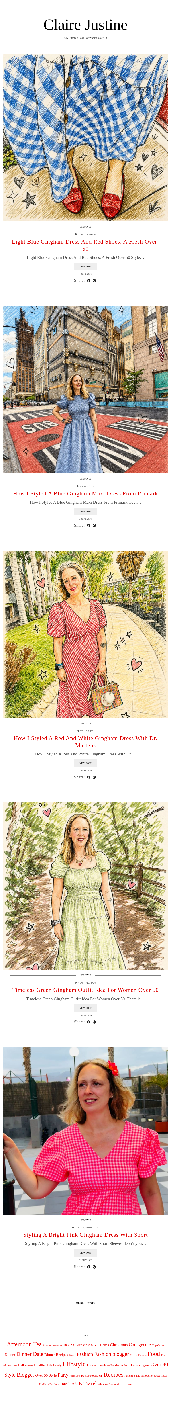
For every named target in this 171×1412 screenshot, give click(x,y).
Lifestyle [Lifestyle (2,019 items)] (74, 1364)
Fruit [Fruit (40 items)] (163, 1355)
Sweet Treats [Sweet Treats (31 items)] (160, 1375)
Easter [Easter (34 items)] (72, 1355)
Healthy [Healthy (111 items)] (40, 1365)
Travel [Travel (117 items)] (64, 1384)
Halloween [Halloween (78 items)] (25, 1365)
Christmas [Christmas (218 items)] (119, 1344)
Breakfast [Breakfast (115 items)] (82, 1345)
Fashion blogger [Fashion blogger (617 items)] (111, 1354)
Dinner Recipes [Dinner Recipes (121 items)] (56, 1355)
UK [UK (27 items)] (72, 1384)
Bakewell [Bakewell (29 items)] (58, 1345)
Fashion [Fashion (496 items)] (85, 1354)
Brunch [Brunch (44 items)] (95, 1345)
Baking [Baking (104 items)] (69, 1345)
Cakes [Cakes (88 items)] (104, 1345)
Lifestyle (85, 227)
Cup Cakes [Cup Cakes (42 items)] (158, 1345)
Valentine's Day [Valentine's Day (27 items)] (105, 1384)
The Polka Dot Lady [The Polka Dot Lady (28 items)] (49, 1384)
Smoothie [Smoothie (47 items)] (147, 1375)
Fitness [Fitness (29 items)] (133, 1355)
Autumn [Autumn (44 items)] (47, 1345)
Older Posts (85, 1303)
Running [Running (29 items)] (128, 1375)
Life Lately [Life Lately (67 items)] (54, 1365)
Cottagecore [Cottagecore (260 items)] (140, 1344)
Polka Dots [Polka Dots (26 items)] (75, 1376)
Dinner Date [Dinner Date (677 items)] (29, 1354)
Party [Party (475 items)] (63, 1375)
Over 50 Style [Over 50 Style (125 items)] (46, 1375)
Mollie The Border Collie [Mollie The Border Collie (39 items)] (121, 1365)
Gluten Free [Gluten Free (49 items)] (10, 1365)
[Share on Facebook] (89, 280)
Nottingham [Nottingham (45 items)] (142, 1365)
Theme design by (149, 1407)
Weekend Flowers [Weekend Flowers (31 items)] (123, 1384)
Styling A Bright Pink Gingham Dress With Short (85, 1235)
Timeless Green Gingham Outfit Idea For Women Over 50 (85, 990)
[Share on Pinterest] (94, 280)
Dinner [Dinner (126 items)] (10, 1355)
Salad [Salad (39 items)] (137, 1375)
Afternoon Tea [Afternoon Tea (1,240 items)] (24, 1344)
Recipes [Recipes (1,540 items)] (113, 1374)
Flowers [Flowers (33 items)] (142, 1355)
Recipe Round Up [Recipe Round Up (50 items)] (91, 1375)
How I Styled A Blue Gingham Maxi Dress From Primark (85, 493)
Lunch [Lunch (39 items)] (102, 1365)
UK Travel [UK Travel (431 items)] (85, 1383)
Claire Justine (85, 24)
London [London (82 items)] (92, 1365)
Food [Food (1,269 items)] (153, 1354)
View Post (86, 266)
